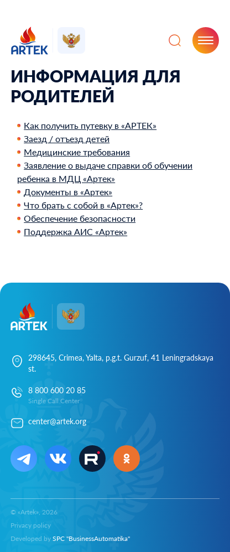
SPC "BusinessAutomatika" (91, 538)
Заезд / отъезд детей (66, 138)
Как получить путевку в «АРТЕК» (90, 125)
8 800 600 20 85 (57, 390)
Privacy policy (31, 525)
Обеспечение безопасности (79, 218)
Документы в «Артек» (68, 191)
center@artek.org (57, 421)
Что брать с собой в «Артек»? (83, 205)
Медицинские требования (77, 152)
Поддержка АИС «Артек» (75, 231)
